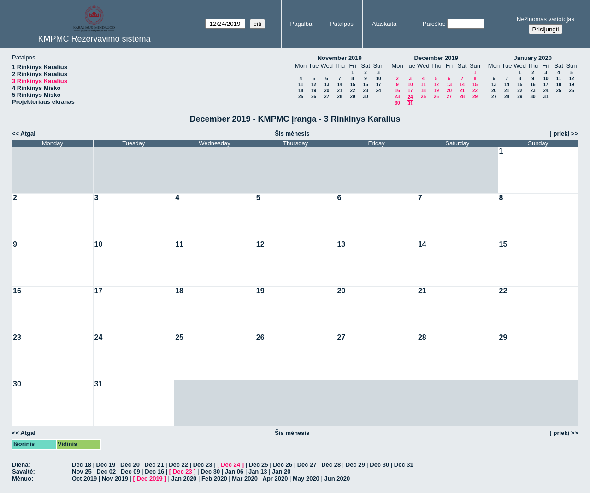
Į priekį (559, 133)
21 (339, 90)
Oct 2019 (84, 478)
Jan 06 (234, 471)
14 (339, 84)
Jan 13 (257, 471)
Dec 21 (154, 464)
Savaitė (22, 471)
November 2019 (340, 57)
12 (313, 84)
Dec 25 (258, 464)
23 (365, 90)
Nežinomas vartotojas (545, 19)
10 (378, 78)
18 (300, 90)
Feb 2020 (214, 478)
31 (410, 103)
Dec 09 (130, 471)
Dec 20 (130, 464)
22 (352, 90)
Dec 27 (307, 464)
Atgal (27, 133)
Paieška (433, 23)
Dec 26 (282, 464)
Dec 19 (106, 464)
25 (300, 96)
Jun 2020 (337, 478)
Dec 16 (154, 471)
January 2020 (533, 57)
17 (378, 84)
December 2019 (436, 57)
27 (326, 96)
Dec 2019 (149, 478)
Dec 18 (81, 464)
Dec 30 (379, 464)
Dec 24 (230, 464)
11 (300, 84)
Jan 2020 (183, 478)
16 (365, 84)
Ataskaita (384, 23)
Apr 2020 (275, 478)
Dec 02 (106, 471)
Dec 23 (202, 464)
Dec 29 (355, 464)
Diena (20, 464)
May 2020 (306, 478)
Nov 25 (82, 471)
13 (326, 84)
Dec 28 (331, 464)
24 (378, 90)
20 (326, 90)
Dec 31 (403, 464)
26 (313, 96)
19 (313, 90)
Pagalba (301, 23)
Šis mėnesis (292, 133)
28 (339, 96)
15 (352, 84)
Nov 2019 (115, 478)
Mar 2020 (245, 478)
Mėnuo (21, 478)
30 (365, 96)
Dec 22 (178, 464)
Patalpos (342, 23)
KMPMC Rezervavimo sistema (94, 38)
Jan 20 (281, 471)
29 (352, 96)
